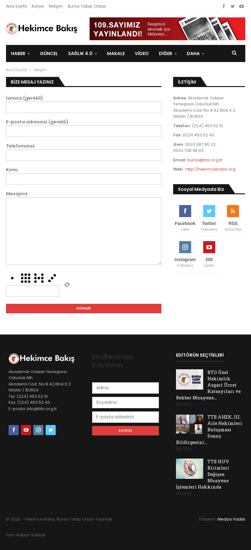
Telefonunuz (84, 152)
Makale (116, 53)
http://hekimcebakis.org (210, 169)
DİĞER (165, 53)
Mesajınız (84, 228)
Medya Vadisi (231, 519)
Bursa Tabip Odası (87, 6)
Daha (193, 53)
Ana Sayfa (16, 6)
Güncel (49, 53)
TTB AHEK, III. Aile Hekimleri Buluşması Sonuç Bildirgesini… (209, 429)
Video (142, 53)
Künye (38, 6)
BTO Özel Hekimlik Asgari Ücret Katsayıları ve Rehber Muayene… (208, 385)
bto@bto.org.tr (42, 409)
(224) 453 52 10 (32, 396)
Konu (84, 175)
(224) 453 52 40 (33, 402)
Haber (18, 53)
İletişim (56, 6)
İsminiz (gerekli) (84, 104)
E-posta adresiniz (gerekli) (84, 128)
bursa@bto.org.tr (205, 160)
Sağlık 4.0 (80, 53)
